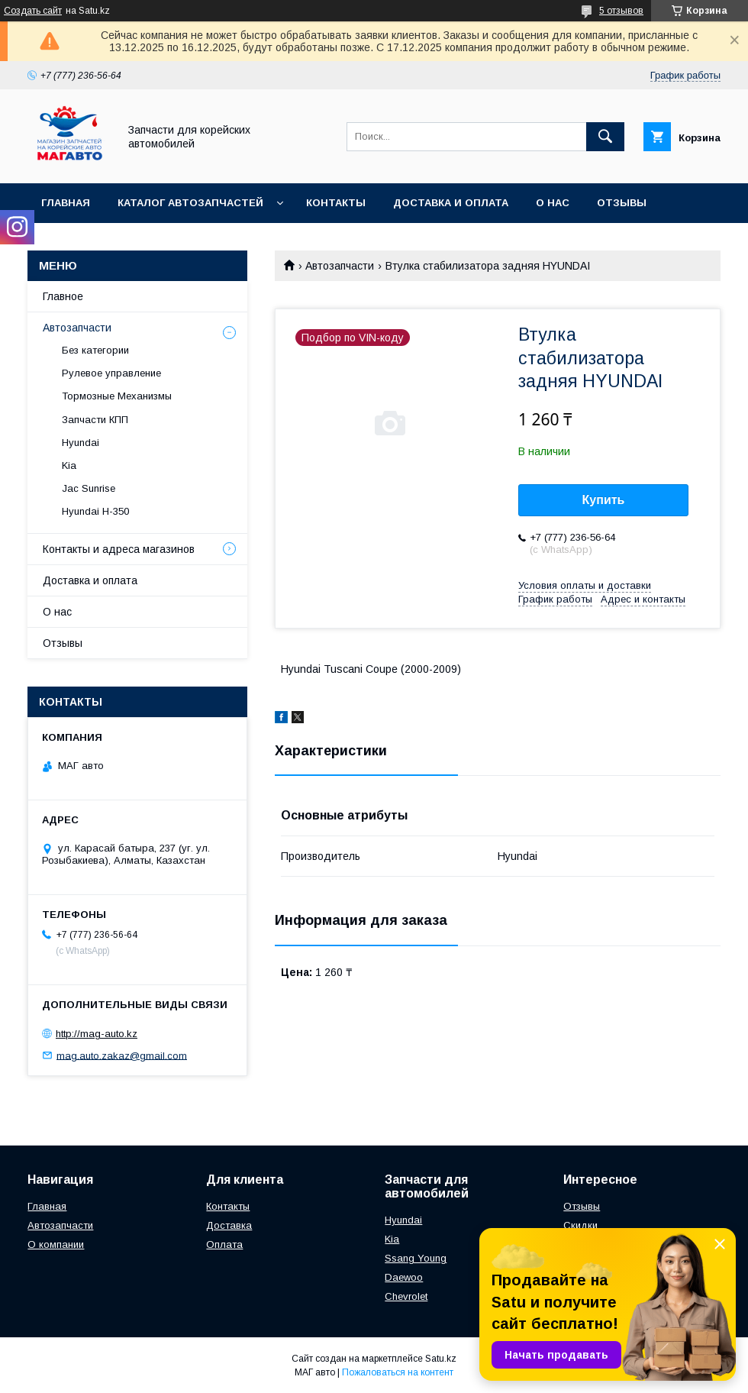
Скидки (580, 1225)
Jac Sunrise (88, 488)
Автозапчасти (339, 266)
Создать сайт (33, 10)
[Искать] (605, 136)
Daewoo (404, 1277)
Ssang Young (416, 1258)
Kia (69, 465)
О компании (55, 1244)
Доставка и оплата (450, 202)
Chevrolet (406, 1296)
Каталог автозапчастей (190, 202)
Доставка (229, 1225)
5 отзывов (621, 10)
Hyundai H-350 (95, 511)
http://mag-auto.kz (96, 1033)
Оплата (224, 1244)
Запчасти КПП (95, 419)
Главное (63, 296)
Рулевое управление (111, 373)
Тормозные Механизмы (117, 396)
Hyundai (80, 442)
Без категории (95, 350)
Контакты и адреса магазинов (119, 549)
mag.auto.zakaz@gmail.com (121, 1055)
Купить (603, 499)
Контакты (336, 202)
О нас (552, 202)
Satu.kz (440, 1358)
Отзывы (621, 202)
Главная (65, 202)
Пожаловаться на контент (397, 1372)
